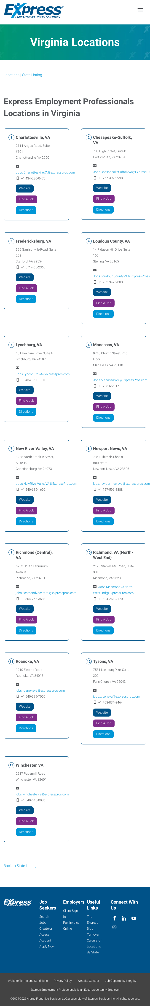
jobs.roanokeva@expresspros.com (40, 691)
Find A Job (26, 199)
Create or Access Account (45, 934)
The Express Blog (92, 922)
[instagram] (114, 927)
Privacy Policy (63, 980)
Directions (26, 210)
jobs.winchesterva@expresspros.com (42, 794)
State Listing (32, 75)
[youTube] (134, 918)
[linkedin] (124, 918)
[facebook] (114, 918)
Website (24, 188)
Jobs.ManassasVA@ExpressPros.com (120, 380)
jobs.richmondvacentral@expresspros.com (46, 593)
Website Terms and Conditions (28, 980)
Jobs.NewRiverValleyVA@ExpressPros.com (46, 484)
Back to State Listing (20, 866)
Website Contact (88, 980)
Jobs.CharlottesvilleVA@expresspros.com (45, 172)
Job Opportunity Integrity (120, 980)
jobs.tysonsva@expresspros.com (116, 696)
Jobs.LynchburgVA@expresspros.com (43, 374)
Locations (11, 75)
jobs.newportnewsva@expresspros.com (121, 484)
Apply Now (47, 946)
